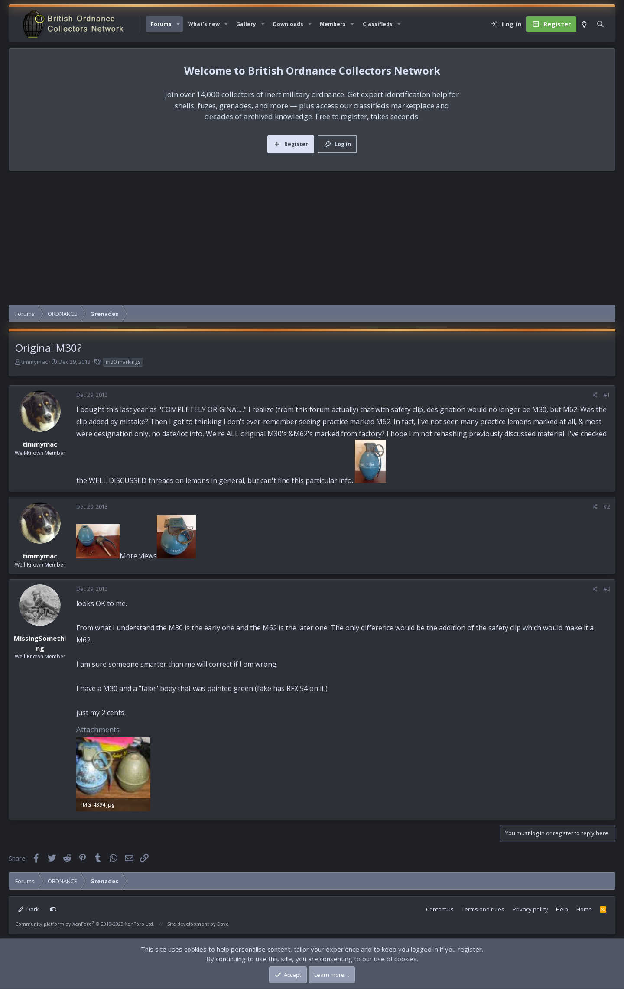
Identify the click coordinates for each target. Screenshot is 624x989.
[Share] (595, 395)
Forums (161, 24)
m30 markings (123, 362)
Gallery (246, 24)
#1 (607, 395)
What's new (204, 24)
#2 (607, 506)
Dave (223, 924)
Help (562, 909)
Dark (28, 909)
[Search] (600, 24)
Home (584, 909)
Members (333, 24)
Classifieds (378, 24)
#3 (607, 589)
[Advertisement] (312, 240)
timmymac (34, 362)
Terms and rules (483, 909)
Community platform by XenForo (84, 924)
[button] (178, 24)
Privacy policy (530, 909)
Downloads (288, 24)
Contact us (440, 909)
